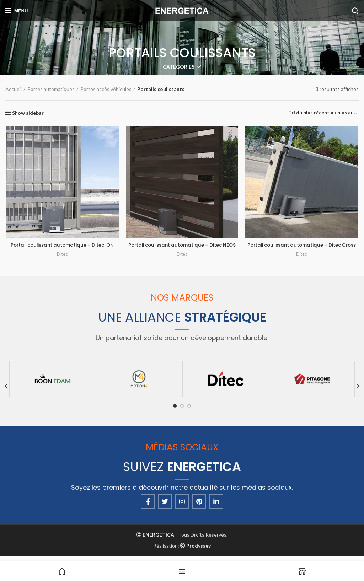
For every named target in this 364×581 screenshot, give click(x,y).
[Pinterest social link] (199, 506)
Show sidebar (28, 113)
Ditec (62, 254)
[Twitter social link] (165, 506)
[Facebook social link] (148, 506)
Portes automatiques (51, 89)
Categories (178, 66)
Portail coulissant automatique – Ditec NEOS (182, 249)
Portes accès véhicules (106, 89)
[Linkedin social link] (216, 506)
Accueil (13, 89)
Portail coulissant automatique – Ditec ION (62, 245)
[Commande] (323, 114)
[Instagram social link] (182, 506)
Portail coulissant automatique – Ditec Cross (302, 249)
